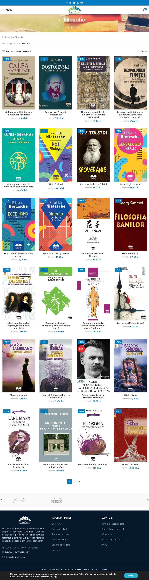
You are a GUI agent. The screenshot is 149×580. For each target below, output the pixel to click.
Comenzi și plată (59, 530)
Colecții (73, 27)
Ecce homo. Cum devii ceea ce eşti (18, 255)
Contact (56, 551)
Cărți (18, 43)
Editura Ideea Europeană (113, 525)
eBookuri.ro (107, 535)
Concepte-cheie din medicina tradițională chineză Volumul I (93, 326)
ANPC (104, 546)
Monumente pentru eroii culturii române (56, 466)
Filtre (141, 51)
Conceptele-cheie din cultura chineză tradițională (18, 185)
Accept (130, 575)
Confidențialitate (60, 540)
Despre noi (57, 525)
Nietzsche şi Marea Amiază (130, 323)
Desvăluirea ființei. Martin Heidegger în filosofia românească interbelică (130, 115)
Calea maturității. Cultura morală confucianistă (18, 113)
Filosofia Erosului (130, 465)
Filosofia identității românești (93, 466)
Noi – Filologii (56, 184)
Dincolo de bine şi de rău (56, 254)
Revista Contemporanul (113, 530)
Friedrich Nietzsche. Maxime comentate (55, 397)
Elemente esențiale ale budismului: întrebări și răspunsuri (93, 115)
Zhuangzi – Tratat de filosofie (93, 255)
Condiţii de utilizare (61, 546)
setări (55, 576)
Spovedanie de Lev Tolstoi (93, 184)
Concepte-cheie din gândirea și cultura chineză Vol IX (56, 326)
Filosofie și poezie (18, 396)
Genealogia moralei (130, 184)
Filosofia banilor (130, 254)
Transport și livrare (60, 535)
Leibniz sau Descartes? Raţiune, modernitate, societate (19, 326)
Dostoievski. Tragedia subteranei (56, 113)
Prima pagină (7, 43)
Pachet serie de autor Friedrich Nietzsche (93, 397)
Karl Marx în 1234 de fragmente (18, 466)
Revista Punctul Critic (111, 540)
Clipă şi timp (130, 396)
